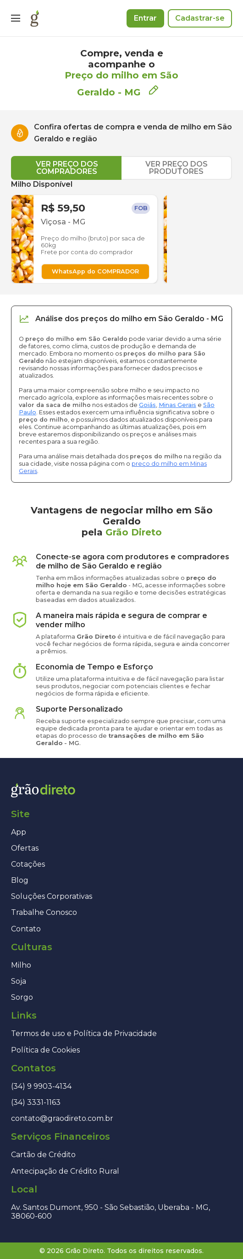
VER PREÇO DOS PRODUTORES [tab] (176, 168)
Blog (19, 880)
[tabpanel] (121, 232)
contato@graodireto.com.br (62, 1118)
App (18, 832)
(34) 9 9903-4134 (41, 1086)
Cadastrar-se (200, 18)
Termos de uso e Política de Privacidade (84, 1033)
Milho (21, 965)
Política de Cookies (45, 1050)
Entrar (145, 18)
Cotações (28, 864)
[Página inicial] (35, 18)
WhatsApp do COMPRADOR (95, 271)
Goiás (147, 404)
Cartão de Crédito (43, 1154)
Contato (26, 929)
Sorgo (22, 997)
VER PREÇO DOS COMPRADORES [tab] (67, 168)
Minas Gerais (177, 404)
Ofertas (25, 848)
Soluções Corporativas (51, 896)
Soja (18, 981)
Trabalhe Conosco (44, 912)
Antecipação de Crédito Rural (65, 1171)
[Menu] (15, 18)
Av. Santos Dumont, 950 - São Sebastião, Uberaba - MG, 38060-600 (110, 1211)
